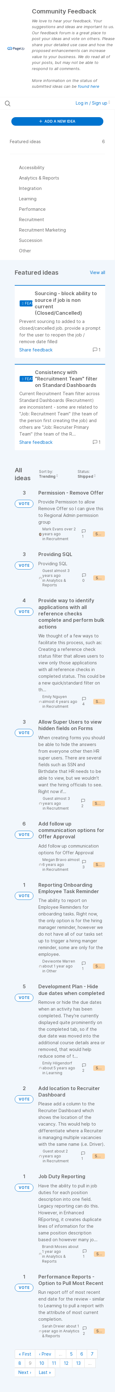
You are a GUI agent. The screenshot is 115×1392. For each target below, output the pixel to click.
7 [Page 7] (92, 1354)
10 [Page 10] (41, 1363)
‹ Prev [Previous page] (45, 1354)
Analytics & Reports (54, 583)
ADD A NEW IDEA (57, 121)
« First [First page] (25, 1354)
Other (51, 971)
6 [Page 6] (81, 1354)
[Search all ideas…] (36, 103)
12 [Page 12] (66, 1363)
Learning (54, 1073)
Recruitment (57, 538)
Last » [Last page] (45, 1372)
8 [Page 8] (19, 1363)
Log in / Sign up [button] (93, 103)
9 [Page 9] (30, 1363)
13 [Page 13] (78, 1363)
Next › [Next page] (24, 1372)
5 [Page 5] (71, 1354)
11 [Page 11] (54, 1363)
